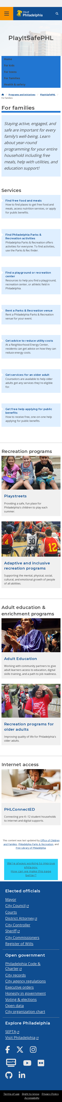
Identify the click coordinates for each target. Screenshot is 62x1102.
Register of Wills (19, 943)
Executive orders (19, 987)
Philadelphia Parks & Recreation (35, 844)
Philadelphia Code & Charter (23, 966)
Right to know (30, 1094)
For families (12, 78)
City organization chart (25, 1011)
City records (15, 975)
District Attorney (19, 918)
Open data (14, 1005)
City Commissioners (22, 937)
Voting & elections (21, 999)
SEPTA (10, 1031)
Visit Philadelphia (20, 1037)
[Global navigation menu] (6, 13)
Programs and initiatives (22, 94)
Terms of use (11, 1094)
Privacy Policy (50, 1094)
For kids (9, 65)
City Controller (17, 924)
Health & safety (14, 84)
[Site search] (57, 14)
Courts (11, 912)
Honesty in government (25, 993)
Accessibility (31, 1098)
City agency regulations (25, 981)
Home (8, 59)
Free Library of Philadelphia (31, 847)
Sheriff (11, 930)
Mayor (10, 899)
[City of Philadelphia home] (31, 13)
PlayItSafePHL (47, 94)
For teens (10, 72)
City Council (15, 905)
